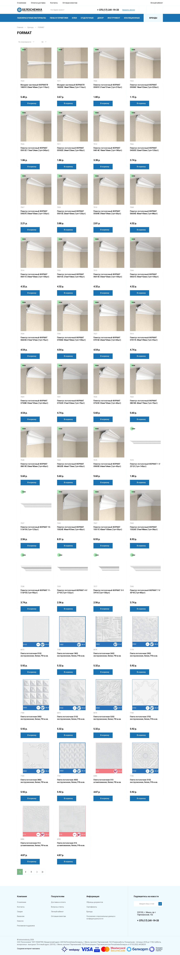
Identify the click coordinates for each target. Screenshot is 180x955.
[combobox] (27, 42)
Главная (20, 27)
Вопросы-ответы (57, 907)
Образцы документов (95, 902)
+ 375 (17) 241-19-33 (108, 9)
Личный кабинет (156, 3)
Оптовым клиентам (70, 3)
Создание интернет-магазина (28, 949)
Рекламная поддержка (26, 926)
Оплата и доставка (38, 3)
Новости (20, 921)
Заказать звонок (128, 10)
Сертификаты (92, 907)
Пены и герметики (59, 18)
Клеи (74, 18)
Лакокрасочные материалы (31, 18)
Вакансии (20, 916)
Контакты (54, 3)
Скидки (20, 911)
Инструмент (114, 18)
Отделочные (87, 18)
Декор (100, 18)
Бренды (153, 18)
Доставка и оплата (58, 902)
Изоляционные (132, 18)
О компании (21, 3)
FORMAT (41, 27)
